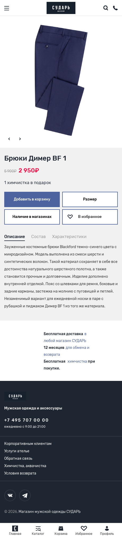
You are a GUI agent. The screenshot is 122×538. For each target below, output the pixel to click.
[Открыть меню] (6, 8)
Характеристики (69, 236)
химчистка (77, 361)
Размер (90, 199)
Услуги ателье (16, 451)
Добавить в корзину (32, 199)
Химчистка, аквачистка (25, 466)
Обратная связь (18, 458)
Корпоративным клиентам (28, 443)
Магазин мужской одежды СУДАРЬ (49, 511)
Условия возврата (20, 473)
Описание (14, 236)
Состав (38, 236)
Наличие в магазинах (32, 217)
